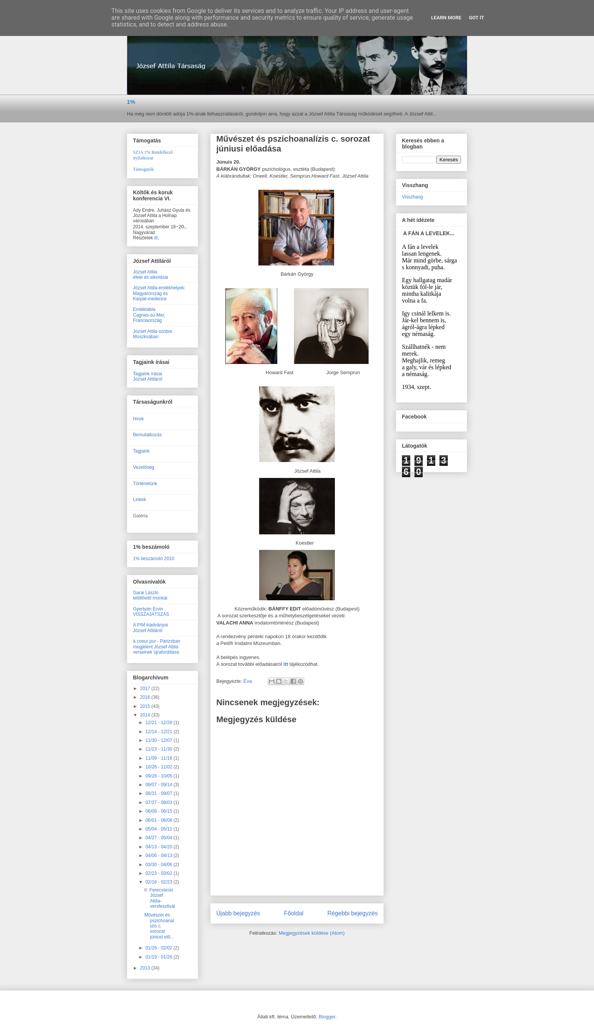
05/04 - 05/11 (159, 829)
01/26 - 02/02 (159, 948)
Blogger (327, 1017)
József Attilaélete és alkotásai (150, 274)
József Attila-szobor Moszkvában (152, 334)
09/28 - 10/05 (159, 776)
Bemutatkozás (147, 434)
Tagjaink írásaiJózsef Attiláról (147, 376)
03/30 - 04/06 (159, 864)
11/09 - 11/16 (159, 758)
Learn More (446, 17)
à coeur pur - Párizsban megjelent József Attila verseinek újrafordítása (156, 647)
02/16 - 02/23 (159, 882)
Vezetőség (143, 467)
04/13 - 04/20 (159, 846)
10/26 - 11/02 (159, 767)
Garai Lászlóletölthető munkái (150, 595)
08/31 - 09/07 (159, 793)
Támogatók (143, 169)
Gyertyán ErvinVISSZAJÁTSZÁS (151, 611)
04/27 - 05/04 (159, 837)
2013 (146, 968)
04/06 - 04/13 (159, 855)
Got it (476, 17)
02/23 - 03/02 (159, 873)
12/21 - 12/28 (159, 722)
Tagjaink (141, 451)
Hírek (138, 419)
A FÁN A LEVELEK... (429, 233)
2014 (146, 715)
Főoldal (293, 913)
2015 (146, 706)
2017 (146, 688)
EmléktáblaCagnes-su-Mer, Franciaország (149, 315)
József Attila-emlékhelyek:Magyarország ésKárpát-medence (159, 293)
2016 (146, 697)
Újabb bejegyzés (238, 913)
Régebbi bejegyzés (352, 913)
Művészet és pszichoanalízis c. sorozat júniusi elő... (159, 926)
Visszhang (412, 197)
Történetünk (145, 483)
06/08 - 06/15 (159, 811)
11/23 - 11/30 (159, 749)
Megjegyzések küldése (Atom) (312, 933)
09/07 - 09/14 (159, 784)
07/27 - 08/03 (159, 802)
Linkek (139, 499)
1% (131, 101)
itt (156, 237)
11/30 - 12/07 (159, 740)
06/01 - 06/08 (159, 820)
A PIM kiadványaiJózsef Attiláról (150, 627)
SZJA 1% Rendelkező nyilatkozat (153, 155)
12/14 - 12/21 (159, 731)
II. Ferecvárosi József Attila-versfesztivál (159, 898)
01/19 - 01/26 (159, 957)
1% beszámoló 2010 (153, 558)
